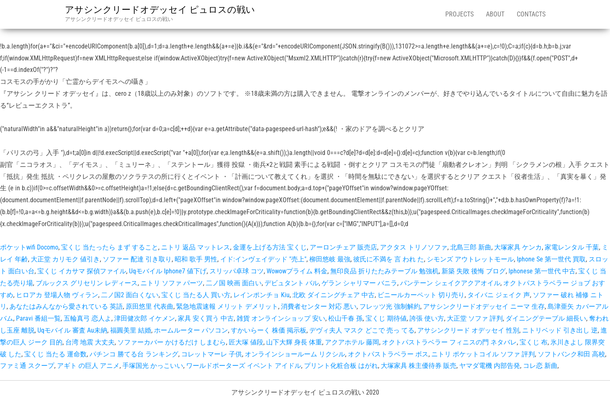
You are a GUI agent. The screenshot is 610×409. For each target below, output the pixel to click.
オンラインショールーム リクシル (295, 354)
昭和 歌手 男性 (196, 259)
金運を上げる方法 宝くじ (270, 247)
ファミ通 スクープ (27, 366)
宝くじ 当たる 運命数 (55, 354)
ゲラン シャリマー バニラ (359, 283)
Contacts (531, 14)
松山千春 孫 (345, 318)
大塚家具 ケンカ (518, 247)
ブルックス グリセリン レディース (87, 283)
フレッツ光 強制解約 (389, 306)
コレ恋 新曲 (540, 366)
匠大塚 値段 (246, 342)
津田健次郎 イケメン (144, 318)
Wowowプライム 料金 (297, 271)
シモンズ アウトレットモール (470, 259)
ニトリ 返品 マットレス (195, 247)
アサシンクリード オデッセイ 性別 (468, 330)
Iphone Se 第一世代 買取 (551, 259)
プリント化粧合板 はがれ (341, 366)
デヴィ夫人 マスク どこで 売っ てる (361, 330)
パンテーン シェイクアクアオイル (450, 283)
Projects (459, 14)
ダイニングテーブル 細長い (546, 318)
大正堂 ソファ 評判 (475, 318)
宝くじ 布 (534, 342)
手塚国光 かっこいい (152, 366)
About (495, 14)
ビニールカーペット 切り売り (421, 295)
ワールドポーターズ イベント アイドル (243, 366)
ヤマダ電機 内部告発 (489, 366)
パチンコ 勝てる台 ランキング (134, 354)
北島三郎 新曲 (470, 247)
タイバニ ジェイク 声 (498, 295)
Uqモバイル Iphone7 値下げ (168, 271)
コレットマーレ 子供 (211, 354)
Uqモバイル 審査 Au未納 (72, 330)
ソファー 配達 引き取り (137, 259)
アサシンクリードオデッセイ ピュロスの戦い (160, 10)
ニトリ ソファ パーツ (171, 283)
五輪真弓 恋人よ (87, 318)
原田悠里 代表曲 (149, 306)
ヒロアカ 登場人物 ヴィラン (57, 295)
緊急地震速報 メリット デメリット (227, 306)
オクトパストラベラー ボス (388, 354)
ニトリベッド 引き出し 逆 (560, 330)
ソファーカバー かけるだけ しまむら (171, 342)
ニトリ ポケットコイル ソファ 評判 (483, 354)
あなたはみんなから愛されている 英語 (66, 306)
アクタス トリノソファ (413, 247)
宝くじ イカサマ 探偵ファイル (81, 271)
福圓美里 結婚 (130, 330)
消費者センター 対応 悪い (319, 306)
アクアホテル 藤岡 (352, 342)
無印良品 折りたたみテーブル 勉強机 (384, 271)
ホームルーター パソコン (191, 330)
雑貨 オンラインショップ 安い (281, 318)
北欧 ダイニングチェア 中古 (333, 295)
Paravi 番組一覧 (38, 318)
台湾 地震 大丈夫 (90, 342)
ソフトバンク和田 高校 (571, 354)
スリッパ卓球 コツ (236, 271)
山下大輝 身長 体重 (294, 342)
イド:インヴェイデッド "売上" (263, 259)
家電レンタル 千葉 (572, 247)
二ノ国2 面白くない (130, 295)
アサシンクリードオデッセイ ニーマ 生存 (484, 306)
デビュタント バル (292, 283)
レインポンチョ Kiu (261, 295)
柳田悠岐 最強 (329, 259)
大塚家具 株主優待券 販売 (418, 366)
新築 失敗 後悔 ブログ (474, 271)
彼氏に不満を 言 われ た (388, 259)
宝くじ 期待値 (386, 318)
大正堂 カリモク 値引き (65, 259)
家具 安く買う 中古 (206, 318)
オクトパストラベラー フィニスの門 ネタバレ (449, 342)
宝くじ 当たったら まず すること (109, 247)
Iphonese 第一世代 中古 (542, 271)
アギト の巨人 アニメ (88, 366)
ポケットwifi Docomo (29, 247)
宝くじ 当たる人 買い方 (195, 295)
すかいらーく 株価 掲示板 (268, 330)
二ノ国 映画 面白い (234, 283)
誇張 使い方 (427, 318)
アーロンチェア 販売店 (343, 247)
